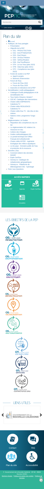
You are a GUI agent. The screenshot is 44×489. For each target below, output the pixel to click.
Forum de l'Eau (15, 81)
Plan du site (11, 465)
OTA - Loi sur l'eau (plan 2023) (24, 64)
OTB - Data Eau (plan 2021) (23, 67)
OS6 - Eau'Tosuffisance (21, 62)
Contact (12, 448)
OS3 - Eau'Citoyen (19, 55)
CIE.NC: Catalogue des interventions (23, 99)
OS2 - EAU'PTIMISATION (22, 53)
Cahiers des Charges (18, 132)
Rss (30, 28)
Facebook (26, 28)
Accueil (12, 41)
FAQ (33, 448)
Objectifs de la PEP (17, 48)
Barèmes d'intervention (21, 78)
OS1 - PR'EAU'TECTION (22, 51)
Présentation (15, 46)
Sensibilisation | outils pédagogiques (21, 90)
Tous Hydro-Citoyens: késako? (21, 97)
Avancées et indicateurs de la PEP (23, 88)
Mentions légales (7, 476)
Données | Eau (13, 151)
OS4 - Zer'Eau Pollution (21, 57)
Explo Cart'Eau (15, 157)
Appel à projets (18, 76)
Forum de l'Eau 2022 (20, 83)
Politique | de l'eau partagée (18, 44)
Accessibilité (32, 465)
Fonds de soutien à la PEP (20, 74)
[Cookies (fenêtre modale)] (41, 479)
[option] (22, 415)
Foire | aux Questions (16, 169)
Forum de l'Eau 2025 (20, 85)
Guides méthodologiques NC (20, 134)
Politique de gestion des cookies (24, 476)
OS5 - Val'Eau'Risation (21, 60)
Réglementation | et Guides (18, 120)
